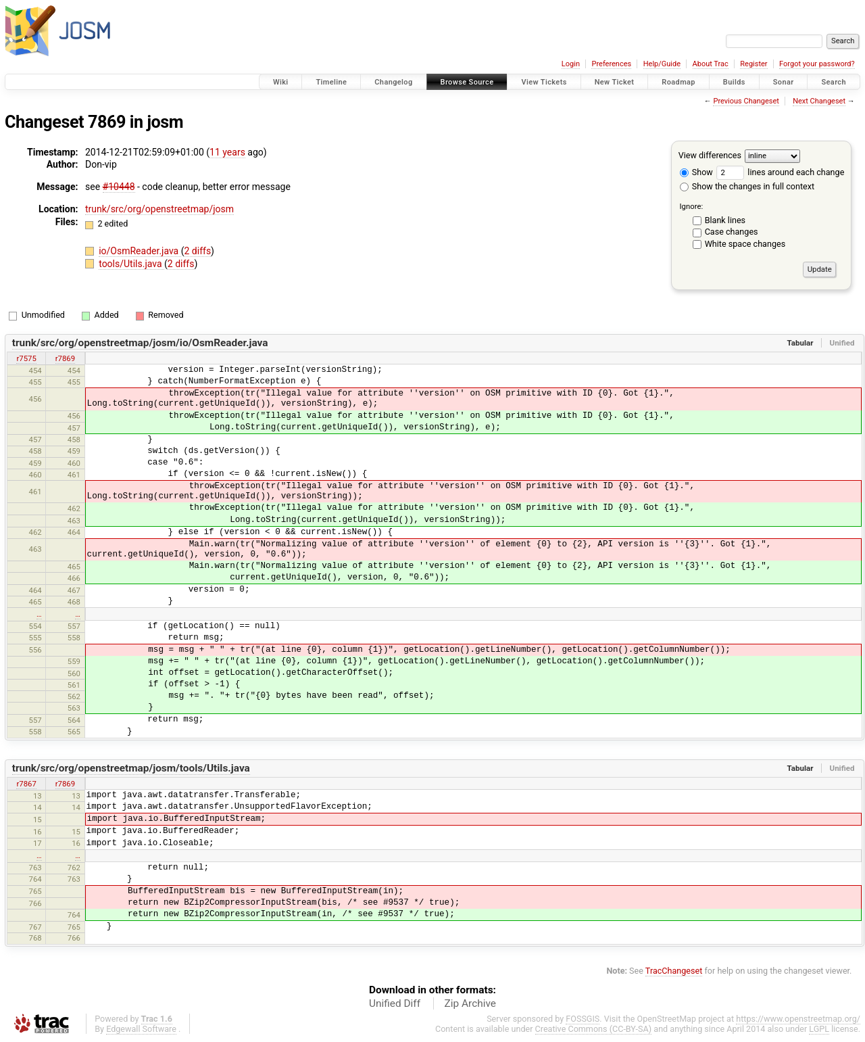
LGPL (819, 1029)
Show (696, 172)
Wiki (281, 82)
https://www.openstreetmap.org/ (798, 1019)
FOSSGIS (582, 1019)
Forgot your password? (817, 64)
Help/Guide (662, 64)
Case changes (731, 232)
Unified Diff (394, 1003)
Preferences (611, 64)
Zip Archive (470, 1003)
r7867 (26, 783)
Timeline (331, 82)
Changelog (393, 82)
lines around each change (780, 172)
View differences (709, 155)
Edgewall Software (141, 1029)
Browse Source (467, 82)
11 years (227, 152)
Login (571, 64)
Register (753, 64)
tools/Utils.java (131, 263)
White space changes (745, 244)
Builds (734, 82)
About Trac (710, 64)
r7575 (26, 358)
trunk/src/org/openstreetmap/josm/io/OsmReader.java (140, 343)
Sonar (783, 82)
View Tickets (543, 82)
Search (833, 82)
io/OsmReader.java (140, 250)
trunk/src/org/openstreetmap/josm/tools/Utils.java (131, 768)
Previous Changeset (745, 101)
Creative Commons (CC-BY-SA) (593, 1029)
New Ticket (615, 82)
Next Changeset (819, 101)
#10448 (119, 186)
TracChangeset (674, 971)
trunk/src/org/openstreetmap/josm (159, 209)
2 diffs (198, 250)
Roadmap (678, 82)
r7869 (65, 358)
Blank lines (725, 220)
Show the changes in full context (747, 186)
